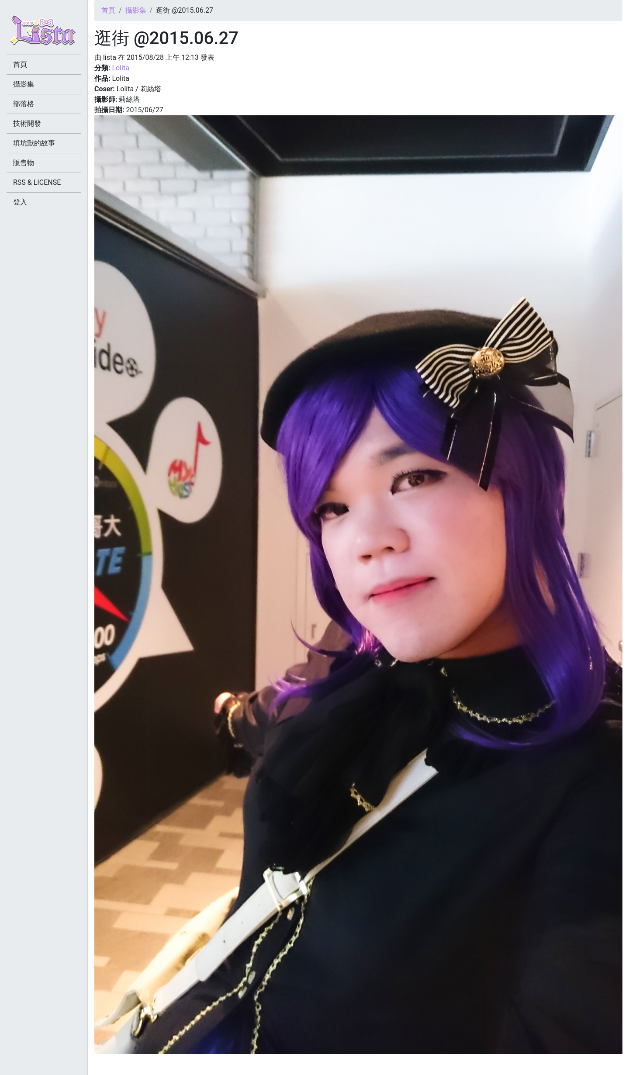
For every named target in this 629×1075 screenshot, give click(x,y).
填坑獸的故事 (34, 143)
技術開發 (27, 123)
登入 (20, 202)
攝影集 (135, 10)
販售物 (23, 163)
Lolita (120, 68)
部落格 (23, 104)
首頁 (108, 10)
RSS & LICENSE (37, 182)
